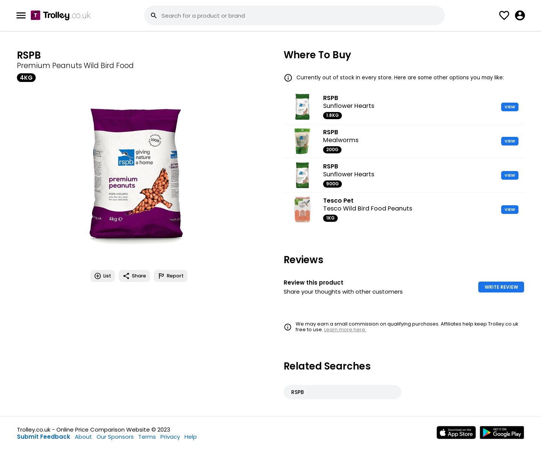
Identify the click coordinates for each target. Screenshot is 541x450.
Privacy (170, 437)
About (83, 437)
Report (170, 276)
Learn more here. (345, 329)
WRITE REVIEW (501, 287)
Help (190, 437)
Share (134, 276)
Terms (147, 437)
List (102, 276)
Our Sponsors (115, 437)
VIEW (510, 107)
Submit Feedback (43, 437)
